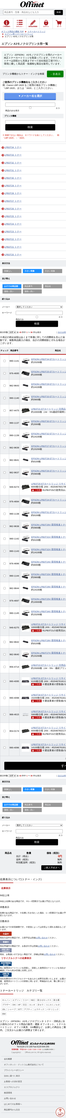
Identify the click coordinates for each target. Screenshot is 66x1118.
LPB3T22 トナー (12, 239)
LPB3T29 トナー (12, 185)
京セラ (40, 1005)
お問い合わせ (42, 938)
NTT (20, 1009)
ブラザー (6, 1005)
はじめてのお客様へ (13, 1104)
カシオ (32, 1005)
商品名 (48, 286)
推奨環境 (8, 1093)
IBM (4, 1014)
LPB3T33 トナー (12, 155)
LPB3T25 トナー (12, 216)
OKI (14, 1005)
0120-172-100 (26, 1047)
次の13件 (62, 332)
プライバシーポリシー (14, 1070)
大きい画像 (50, 271)
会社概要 (8, 1059)
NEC (33, 1000)
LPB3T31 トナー (12, 170)
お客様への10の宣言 (13, 1081)
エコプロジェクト (12, 1087)
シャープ (12, 1009)
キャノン (6, 1000)
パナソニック (53, 1009)
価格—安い (9, 291)
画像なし (8, 271)
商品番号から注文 (12, 1110)
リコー (26, 1000)
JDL (4, 1009)
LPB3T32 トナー (12, 163)
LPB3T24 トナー (12, 224)
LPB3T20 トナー (12, 254)
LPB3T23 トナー (12, 231)
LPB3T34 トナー (12, 147)
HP (19, 1005)
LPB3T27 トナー (12, 201)
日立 (25, 1005)
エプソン (16, 1000)
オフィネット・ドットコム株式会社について (24, 1064)
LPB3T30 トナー (12, 178)
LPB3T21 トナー (12, 247)
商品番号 (29, 286)
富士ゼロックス (44, 1000)
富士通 (56, 1000)
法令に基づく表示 (12, 1076)
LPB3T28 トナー (12, 193)
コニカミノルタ (53, 1005)
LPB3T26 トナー (12, 208)
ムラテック (39, 1009)
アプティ (28, 1009)
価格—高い (29, 291)
